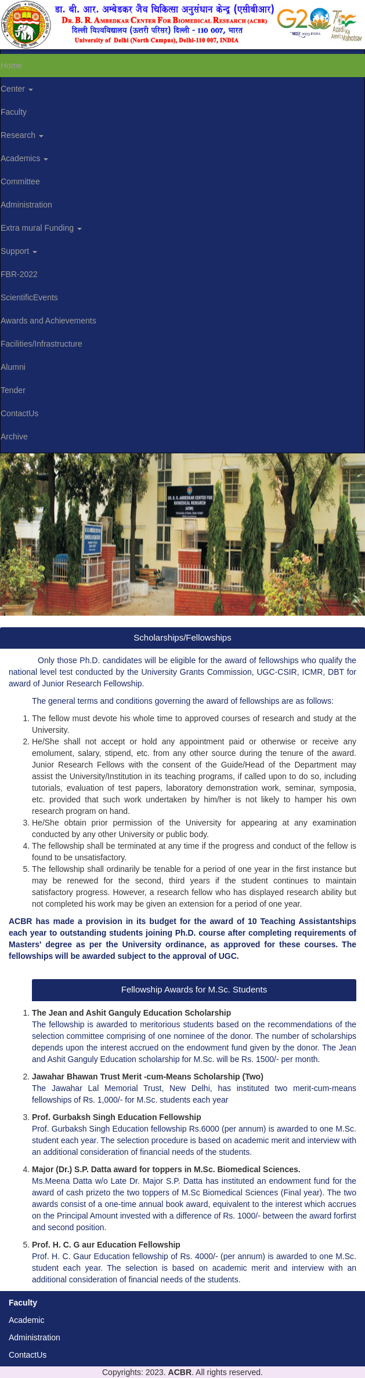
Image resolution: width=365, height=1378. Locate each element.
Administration (34, 1337)
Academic (26, 1320)
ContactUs (27, 1354)
